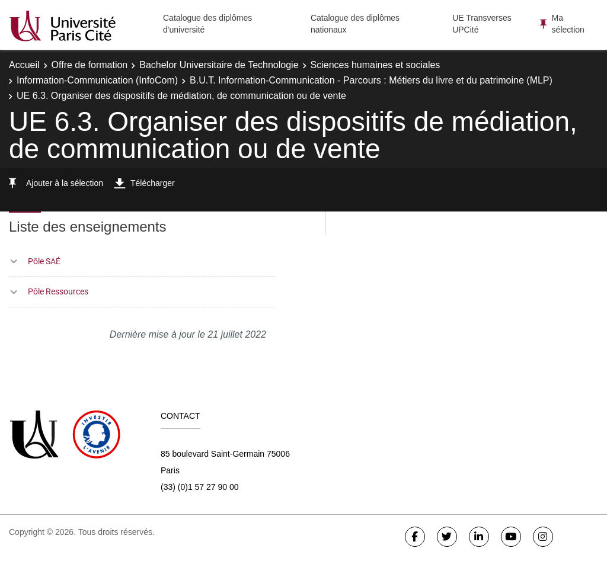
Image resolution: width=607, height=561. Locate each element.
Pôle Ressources (58, 291)
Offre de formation (90, 65)
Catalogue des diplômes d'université (207, 23)
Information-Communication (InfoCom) (97, 80)
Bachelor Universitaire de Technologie (218, 65)
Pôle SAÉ (44, 261)
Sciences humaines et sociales (375, 65)
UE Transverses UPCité (482, 23)
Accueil (24, 65)
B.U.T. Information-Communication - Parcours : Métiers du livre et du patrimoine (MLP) (371, 80)
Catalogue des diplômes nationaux (355, 23)
